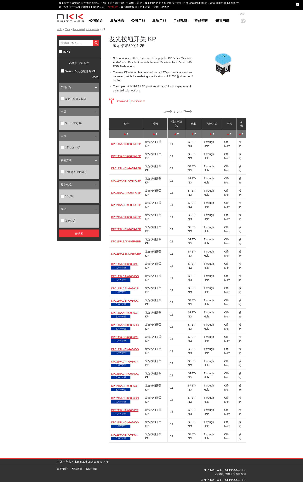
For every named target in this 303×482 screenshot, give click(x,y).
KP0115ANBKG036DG (125, 349)
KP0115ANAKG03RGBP (126, 168)
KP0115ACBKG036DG (125, 300)
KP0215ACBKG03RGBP (126, 204)
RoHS (66, 51)
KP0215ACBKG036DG (125, 398)
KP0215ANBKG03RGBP (126, 229)
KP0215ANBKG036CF (124, 434)
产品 (67, 29)
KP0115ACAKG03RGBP (126, 144)
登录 (242, 13)
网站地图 (91, 468)
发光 (70, 220)
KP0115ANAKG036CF (124, 312)
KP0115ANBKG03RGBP (126, 180)
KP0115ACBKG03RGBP (126, 156)
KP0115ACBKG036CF (124, 288)
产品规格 (180, 20)
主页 (59, 29)
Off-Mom (72, 147)
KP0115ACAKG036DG (125, 276)
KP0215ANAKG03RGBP (126, 217)
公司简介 (96, 20)
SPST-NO (73, 123)
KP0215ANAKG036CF (124, 410)
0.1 (69, 196)
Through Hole (75, 171)
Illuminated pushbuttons (86, 29)
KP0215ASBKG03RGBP (126, 253)
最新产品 (159, 20)
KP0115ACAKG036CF (124, 264)
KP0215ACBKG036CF (124, 385)
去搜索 (79, 233)
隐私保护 (62, 468)
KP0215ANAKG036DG (125, 422)
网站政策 (76, 468)
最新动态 (117, 20)
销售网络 (222, 20)
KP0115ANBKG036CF (124, 337)
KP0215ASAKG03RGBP (126, 241)
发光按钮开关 (75, 98)
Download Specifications (130, 101)
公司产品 (138, 20)
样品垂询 (201, 20)
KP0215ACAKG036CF (124, 361)
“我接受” (113, 7)
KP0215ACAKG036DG (125, 373)
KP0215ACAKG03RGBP (126, 192)
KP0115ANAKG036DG (125, 325)
